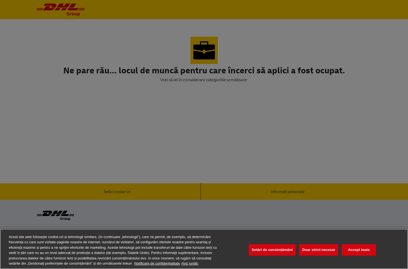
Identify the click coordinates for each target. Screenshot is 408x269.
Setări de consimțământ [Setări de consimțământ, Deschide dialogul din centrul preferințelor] (272, 250)
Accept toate (359, 250)
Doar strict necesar (318, 250)
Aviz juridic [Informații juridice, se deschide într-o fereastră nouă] (189, 263)
